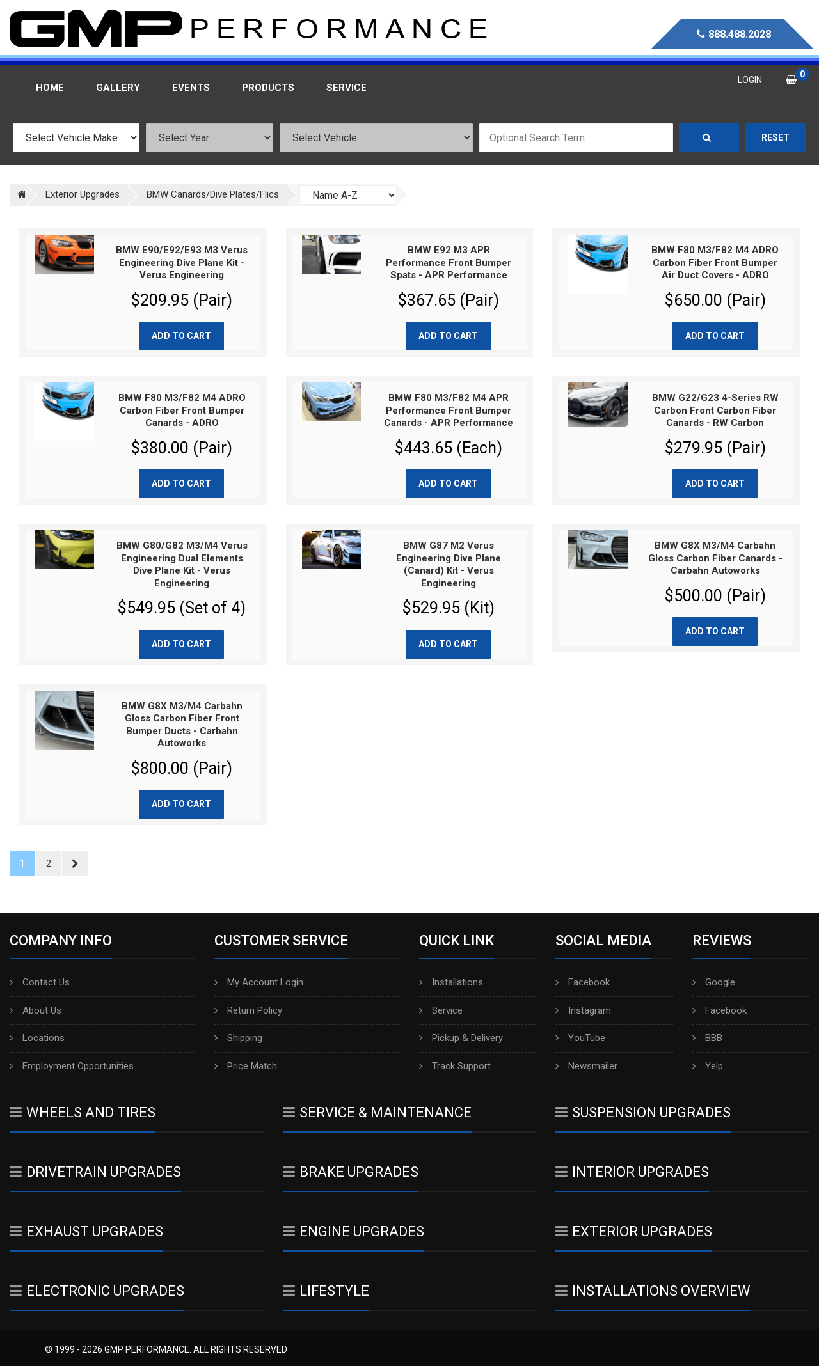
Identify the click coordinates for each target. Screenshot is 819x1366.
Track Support (455, 1066)
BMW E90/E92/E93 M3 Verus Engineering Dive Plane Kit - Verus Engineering (182, 262)
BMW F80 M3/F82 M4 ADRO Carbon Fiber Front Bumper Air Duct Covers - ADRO (715, 262)
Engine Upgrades (353, 1231)
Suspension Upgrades (643, 1112)
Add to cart (181, 336)
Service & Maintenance (377, 1112)
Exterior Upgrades (633, 1231)
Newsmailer (586, 1066)
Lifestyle (326, 1291)
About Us (35, 1010)
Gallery (118, 87)
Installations (451, 982)
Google (713, 982)
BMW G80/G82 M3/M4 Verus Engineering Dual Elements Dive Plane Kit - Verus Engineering (182, 564)
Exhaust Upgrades (86, 1231)
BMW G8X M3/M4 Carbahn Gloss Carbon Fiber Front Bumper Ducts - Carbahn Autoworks (182, 725)
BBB (707, 1038)
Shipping (238, 1038)
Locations (37, 1038)
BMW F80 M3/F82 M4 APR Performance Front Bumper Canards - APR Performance (448, 410)
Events (191, 87)
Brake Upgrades (350, 1172)
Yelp (707, 1066)
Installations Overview (653, 1291)
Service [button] (346, 87)
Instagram (583, 1010)
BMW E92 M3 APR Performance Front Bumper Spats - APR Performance (448, 262)
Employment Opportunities (72, 1066)
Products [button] (268, 87)
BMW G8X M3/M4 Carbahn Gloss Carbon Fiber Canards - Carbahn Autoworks (715, 558)
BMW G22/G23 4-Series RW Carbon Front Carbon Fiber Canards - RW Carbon (715, 410)
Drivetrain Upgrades (95, 1172)
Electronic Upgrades (97, 1291)
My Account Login (258, 982)
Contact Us (40, 982)
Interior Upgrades (632, 1172)
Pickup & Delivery (461, 1038)
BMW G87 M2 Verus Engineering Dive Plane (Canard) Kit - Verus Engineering (448, 564)
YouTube (580, 1038)
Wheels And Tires (82, 1112)
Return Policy (248, 1010)
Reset (775, 137)
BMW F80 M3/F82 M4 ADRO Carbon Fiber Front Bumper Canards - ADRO (182, 410)
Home (50, 87)
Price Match (245, 1066)
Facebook (582, 982)
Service (441, 1010)
